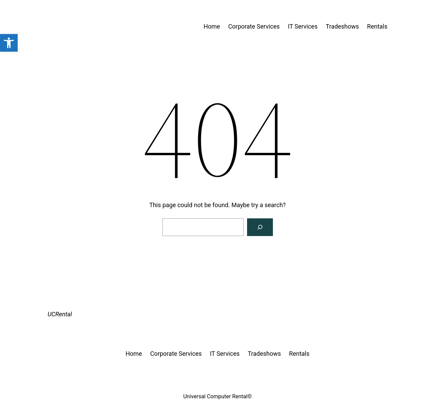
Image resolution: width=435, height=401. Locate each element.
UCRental (60, 314)
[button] (9, 43)
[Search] (260, 227)
